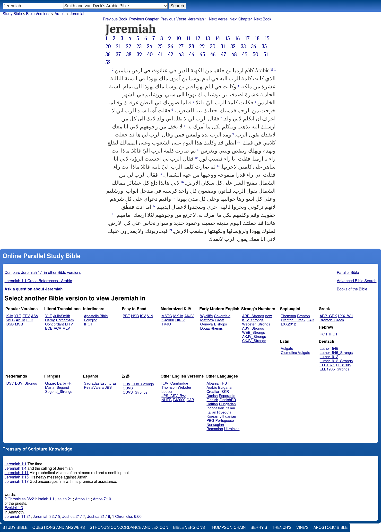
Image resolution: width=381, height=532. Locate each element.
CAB (310, 320)
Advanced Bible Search (356, 281)
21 (118, 46)
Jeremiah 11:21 (18, 517)
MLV (66, 328)
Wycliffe (206, 316)
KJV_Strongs (252, 320)
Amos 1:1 (83, 499)
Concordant (54, 324)
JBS (108, 387)
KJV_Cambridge (175, 383)
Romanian (215, 429)
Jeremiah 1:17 (17, 482)
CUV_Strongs (142, 384)
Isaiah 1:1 (46, 499)
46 (213, 54)
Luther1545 (329, 349)
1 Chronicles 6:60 (126, 517)
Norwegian (215, 425)
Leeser (167, 392)
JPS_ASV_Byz (174, 396)
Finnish (212, 400)
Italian (230, 408)
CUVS (128, 388)
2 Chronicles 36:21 (20, 499)
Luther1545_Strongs (336, 353)
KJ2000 (168, 320)
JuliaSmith (61, 316)
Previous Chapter (144, 19)
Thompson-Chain (228, 528)
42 (170, 54)
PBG (210, 421)
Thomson (288, 316)
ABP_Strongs (253, 316)
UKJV (180, 320)
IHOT (88, 324)
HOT (324, 334)
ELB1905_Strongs (334, 369)
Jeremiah (78, 14)
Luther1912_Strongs (336, 361)
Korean (212, 416)
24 (149, 46)
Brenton (303, 316)
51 (265, 54)
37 (118, 54)
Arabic (212, 387)
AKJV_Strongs (254, 337)
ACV (57, 328)
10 (178, 38)
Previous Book (115, 19)
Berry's (259, 528)
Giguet (50, 383)
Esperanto (227, 396)
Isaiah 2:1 (65, 499)
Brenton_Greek (293, 320)
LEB (29, 320)
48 (234, 54)
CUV (126, 384)
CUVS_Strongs (135, 392)
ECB (48, 328)
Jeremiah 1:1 (15, 464)
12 (198, 38)
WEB (10, 320)
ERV (26, 316)
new (268, 316)
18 (257, 38)
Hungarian (227, 404)
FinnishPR (227, 400)
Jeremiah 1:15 (17, 477)
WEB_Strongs (253, 332)
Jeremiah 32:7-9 (47, 517)
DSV (10, 383)
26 (170, 46)
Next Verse (218, 19)
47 (223, 54)
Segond (63, 387)
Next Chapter (241, 19)
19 (267, 38)
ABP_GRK (328, 316)
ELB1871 (327, 365)
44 (191, 54)
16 (237, 38)
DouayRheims (211, 328)
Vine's (302, 528)
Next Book (262, 19)
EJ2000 (179, 400)
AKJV (20, 320)
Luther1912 (329, 357)
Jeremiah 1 (197, 19)
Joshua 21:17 (73, 517)
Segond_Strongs (58, 392)
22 (128, 46)
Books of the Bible (352, 289)
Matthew (207, 320)
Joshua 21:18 (98, 517)
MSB (19, 324)
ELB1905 (343, 365)
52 (108, 62)
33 (243, 46)
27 (180, 46)
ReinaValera (94, 387)
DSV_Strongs (26, 383)
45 (202, 54)
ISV (143, 316)
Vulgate (287, 349)
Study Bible (12, 14)
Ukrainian (231, 429)
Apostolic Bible (330, 528)
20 (108, 46)
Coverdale (222, 316)
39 (139, 54)
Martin (50, 387)
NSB (135, 316)
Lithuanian (227, 416)
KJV (9, 316)
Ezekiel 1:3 (14, 508)
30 (212, 46)
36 (108, 54)
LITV (69, 324)
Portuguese (225, 421)
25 (160, 46)
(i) (271, 69)
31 (223, 46)
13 (208, 38)
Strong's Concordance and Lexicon (129, 528)
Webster (184, 387)
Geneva (206, 324)
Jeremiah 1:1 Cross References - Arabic (38, 281)
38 (128, 54)
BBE (126, 316)
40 (150, 54)
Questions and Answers (58, 528)
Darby (50, 320)
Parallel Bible (348, 273)
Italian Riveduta (219, 412)
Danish (212, 396)
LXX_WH (345, 316)
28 (191, 46)
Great (219, 320)
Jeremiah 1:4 (15, 468)
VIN (150, 316)
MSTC (167, 316)
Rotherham (65, 320)
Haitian (212, 404)
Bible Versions (38, 14)
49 (245, 54)
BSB (10, 324)
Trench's (281, 528)
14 (217, 38)
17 (247, 38)
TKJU (166, 324)
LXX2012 (288, 324)
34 (253, 46)
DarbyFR (64, 383)
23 (139, 46)
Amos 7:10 (102, 499)
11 (188, 38)
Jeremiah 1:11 (17, 473)
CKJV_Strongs (254, 341)
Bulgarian (226, 387)
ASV (34, 316)
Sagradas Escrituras (100, 383)
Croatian (213, 392)
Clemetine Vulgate (295, 353)
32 (232, 46)
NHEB (167, 400)
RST (225, 383)
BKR (225, 392)
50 (255, 54)
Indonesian (215, 408)
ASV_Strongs (253, 328)
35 (264, 46)
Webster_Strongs (256, 324)
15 (227, 38)
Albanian (214, 383)
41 (160, 54)
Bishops (220, 324)
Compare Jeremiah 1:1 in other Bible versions (43, 273)
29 (202, 46)
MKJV (178, 316)
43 (181, 54)
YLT (17, 316)
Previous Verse (173, 19)
